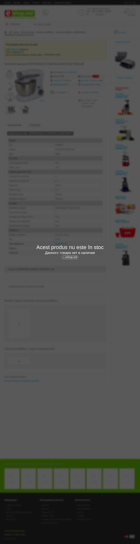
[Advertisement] (70, 280)
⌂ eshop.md (70, 257)
